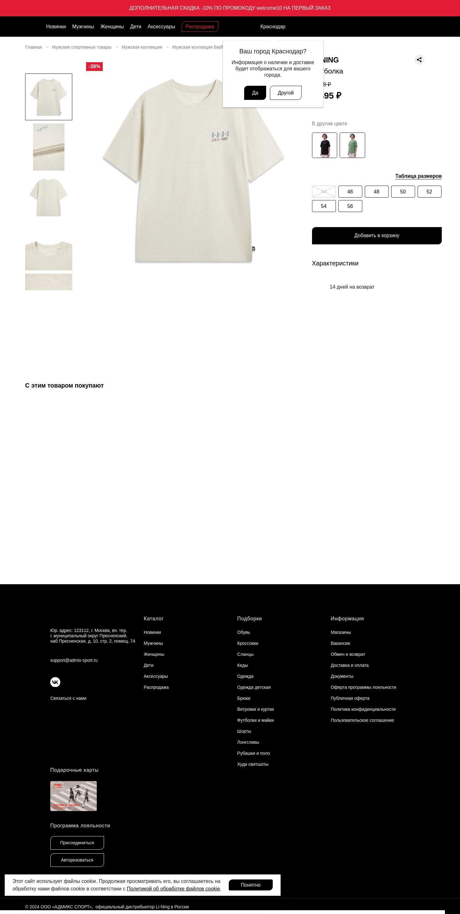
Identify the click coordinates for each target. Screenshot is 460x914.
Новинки (56, 26)
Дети (135, 26)
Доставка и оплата (350, 665)
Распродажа (200, 26)
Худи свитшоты (252, 764)
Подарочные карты (74, 770)
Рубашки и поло (253, 753)
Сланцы (245, 654)
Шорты (244, 731)
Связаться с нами (68, 698)
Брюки (243, 698)
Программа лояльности (80, 825)
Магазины (341, 632)
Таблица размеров (419, 176)
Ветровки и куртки (255, 709)
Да (255, 92)
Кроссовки (247, 643)
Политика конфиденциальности (363, 709)
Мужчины (83, 26)
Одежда (245, 676)
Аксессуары (161, 26)
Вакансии (340, 643)
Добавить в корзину (377, 236)
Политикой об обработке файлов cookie (173, 888)
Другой (286, 92)
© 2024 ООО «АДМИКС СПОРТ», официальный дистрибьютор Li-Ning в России (107, 906)
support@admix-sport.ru (73, 660)
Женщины (112, 26)
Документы (342, 676)
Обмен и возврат (348, 654)
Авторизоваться (77, 859)
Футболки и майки (255, 720)
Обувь (243, 632)
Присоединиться (77, 842)
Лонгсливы (248, 742)
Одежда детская (254, 687)
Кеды (242, 665)
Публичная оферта (350, 698)
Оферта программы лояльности (364, 687)
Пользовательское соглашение (362, 720)
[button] (48, 303)
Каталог (154, 618)
